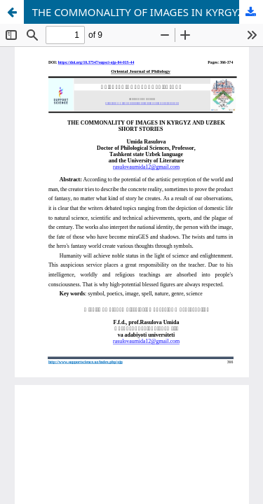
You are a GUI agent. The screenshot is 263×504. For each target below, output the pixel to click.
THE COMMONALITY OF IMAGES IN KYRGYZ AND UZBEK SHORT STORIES (147, 12)
